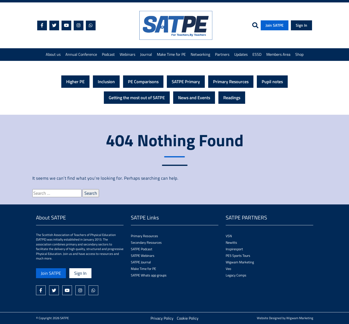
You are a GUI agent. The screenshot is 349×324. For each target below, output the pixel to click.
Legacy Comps (236, 275)
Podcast (108, 54)
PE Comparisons (143, 81)
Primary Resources (231, 81)
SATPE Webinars (142, 255)
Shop (299, 54)
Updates (241, 54)
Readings (231, 97)
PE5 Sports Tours (238, 255)
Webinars (127, 54)
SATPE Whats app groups (149, 275)
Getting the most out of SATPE (137, 97)
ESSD (256, 54)
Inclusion (106, 81)
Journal (146, 54)
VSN (229, 235)
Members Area (278, 54)
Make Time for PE (171, 54)
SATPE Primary (186, 81)
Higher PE (75, 81)
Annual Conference (81, 54)
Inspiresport (234, 248)
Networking (200, 54)
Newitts (231, 242)
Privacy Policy (162, 318)
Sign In (301, 25)
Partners (222, 54)
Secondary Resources (146, 242)
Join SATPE (275, 25)
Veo (228, 268)
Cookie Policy (187, 318)
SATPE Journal (141, 262)
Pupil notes (272, 81)
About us (53, 54)
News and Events (194, 97)
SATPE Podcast (141, 248)
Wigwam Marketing (240, 262)
